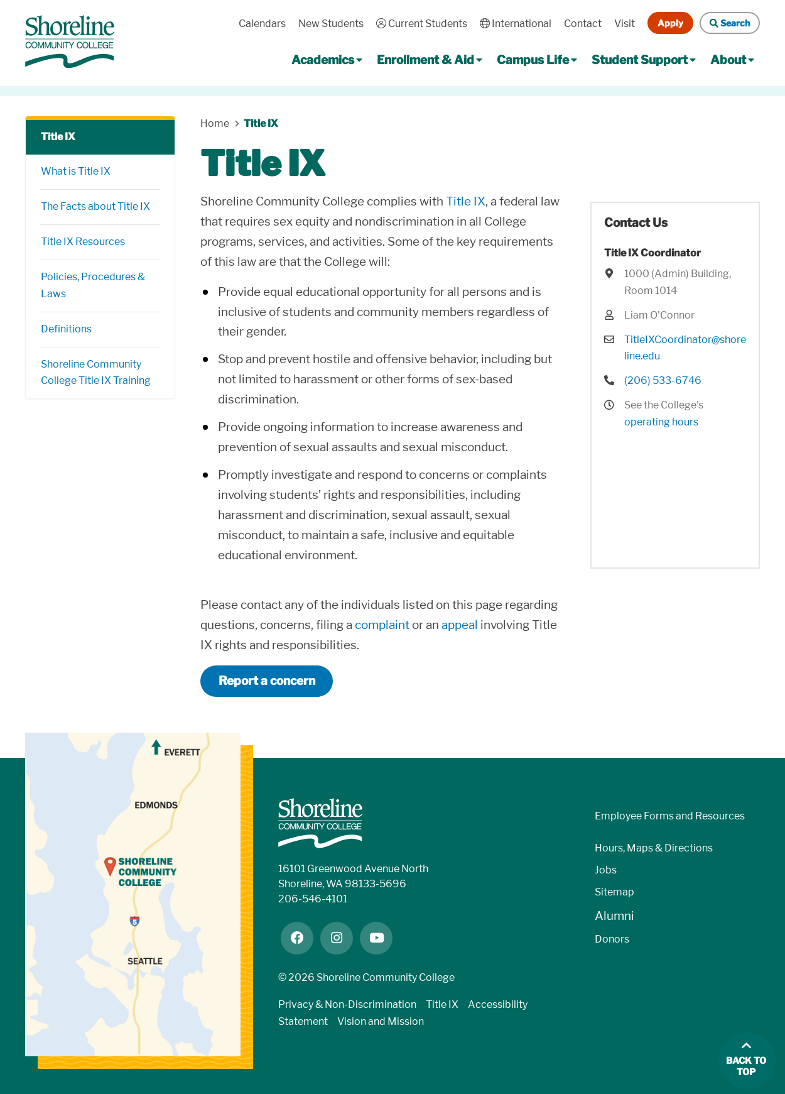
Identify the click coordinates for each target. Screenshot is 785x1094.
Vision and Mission (380, 1021)
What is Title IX (76, 171)
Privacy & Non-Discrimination (347, 1004)
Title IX (58, 137)
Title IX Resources (83, 242)
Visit (624, 24)
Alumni (614, 916)
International (515, 24)
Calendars (262, 24)
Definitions (66, 329)
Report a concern (267, 681)
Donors (612, 939)
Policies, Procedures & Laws (93, 285)
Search (730, 23)
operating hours (661, 422)
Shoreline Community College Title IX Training (96, 372)
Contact (583, 24)
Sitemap (614, 892)
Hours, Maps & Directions (654, 848)
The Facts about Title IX (95, 206)
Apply (670, 23)
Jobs (606, 870)
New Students (331, 24)
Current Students (421, 24)
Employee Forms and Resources (670, 816)
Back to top (746, 1066)
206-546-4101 (312, 899)
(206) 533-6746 (662, 380)
